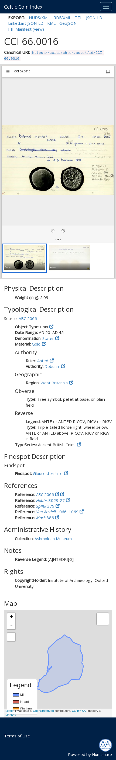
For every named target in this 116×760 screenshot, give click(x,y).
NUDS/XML (39, 17)
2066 (45, 494)
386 (45, 517)
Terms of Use (17, 735)
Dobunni (52, 366)
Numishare (102, 754)
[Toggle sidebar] (8, 71)
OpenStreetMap (43, 710)
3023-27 (51, 500)
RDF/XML (62, 17)
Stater (48, 338)
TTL (78, 17)
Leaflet (9, 710)
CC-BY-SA (79, 710)
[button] (24, 258)
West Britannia (54, 382)
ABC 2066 (28, 318)
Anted (42, 360)
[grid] (58, 260)
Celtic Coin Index (23, 6)
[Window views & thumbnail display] (108, 71)
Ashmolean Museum (53, 538)
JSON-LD (94, 17)
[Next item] (63, 231)
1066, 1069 (58, 511)
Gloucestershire (48, 473)
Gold (36, 344)
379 (46, 506)
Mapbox (10, 715)
